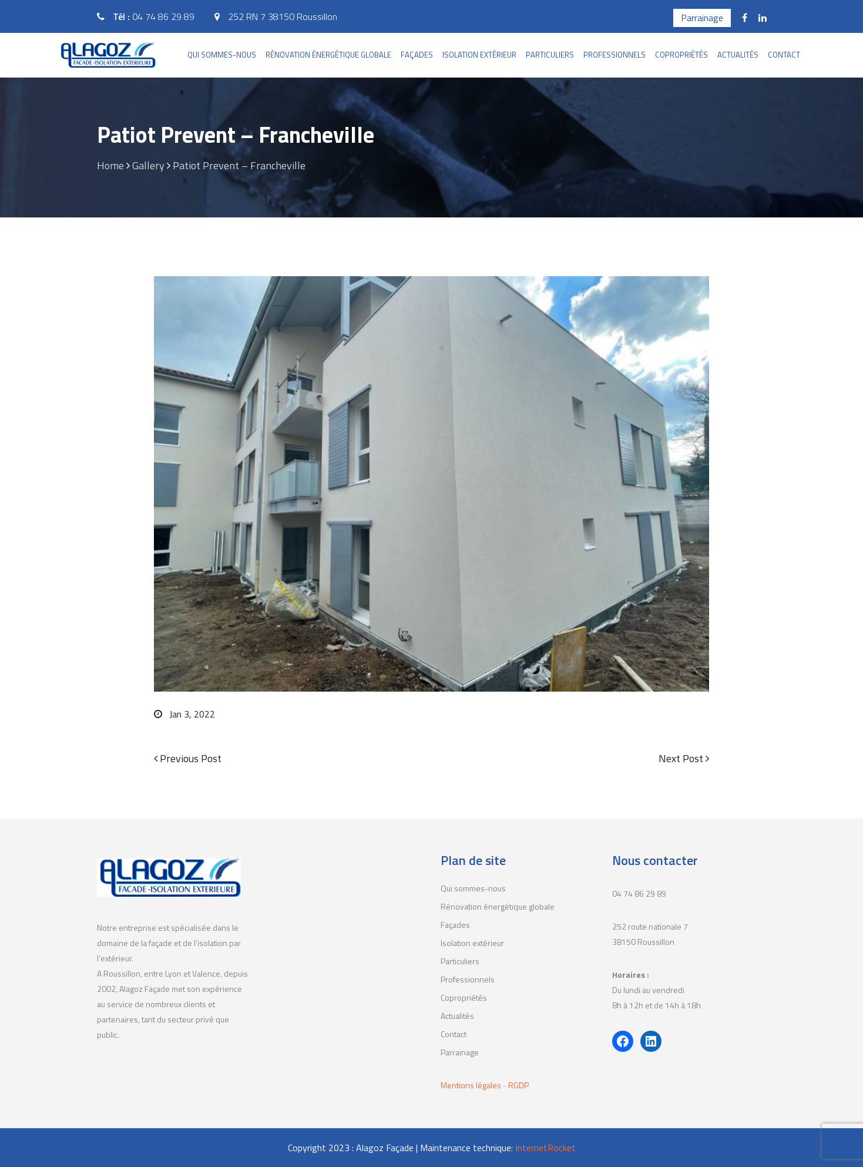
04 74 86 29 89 (163, 16)
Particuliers (550, 55)
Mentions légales (472, 1085)
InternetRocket (545, 1148)
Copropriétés (681, 55)
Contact (784, 55)
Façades (417, 55)
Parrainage (702, 18)
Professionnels (614, 55)
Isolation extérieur (479, 55)
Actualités (737, 55)
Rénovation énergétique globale (328, 55)
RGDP (518, 1085)
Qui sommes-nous (221, 55)
